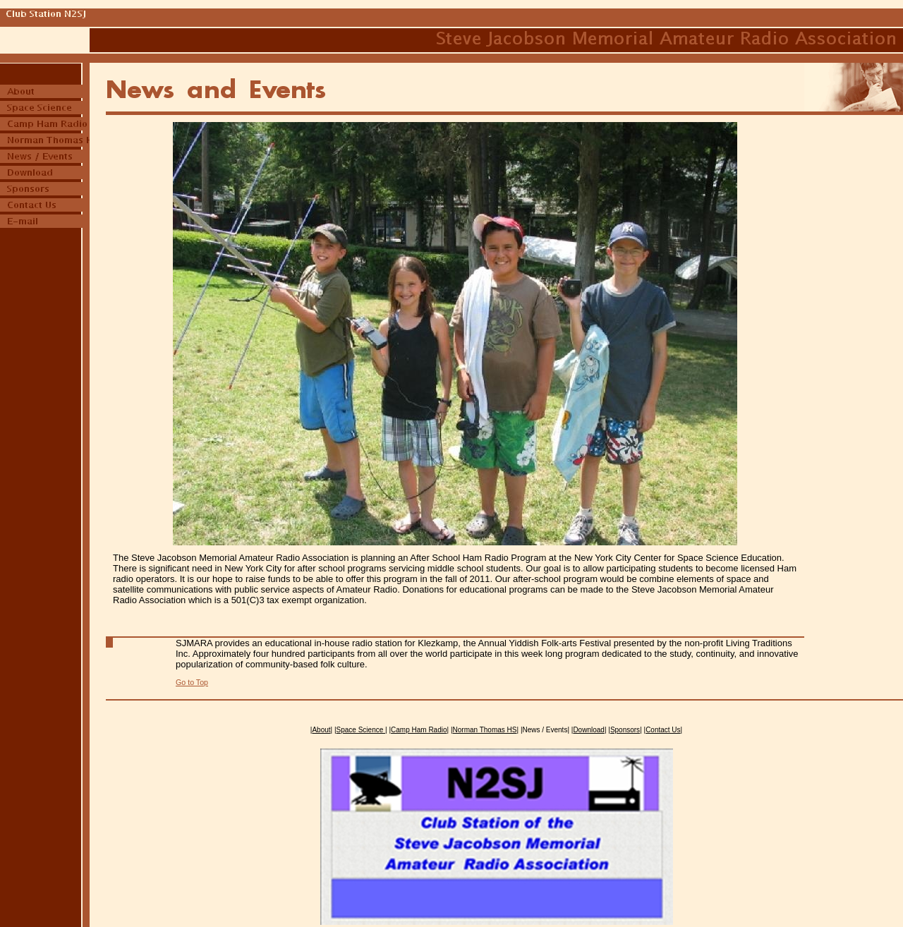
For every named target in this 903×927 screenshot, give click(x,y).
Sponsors (625, 730)
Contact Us (663, 730)
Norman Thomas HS (485, 730)
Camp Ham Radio (419, 730)
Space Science (361, 730)
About (321, 730)
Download (588, 730)
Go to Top (192, 682)
